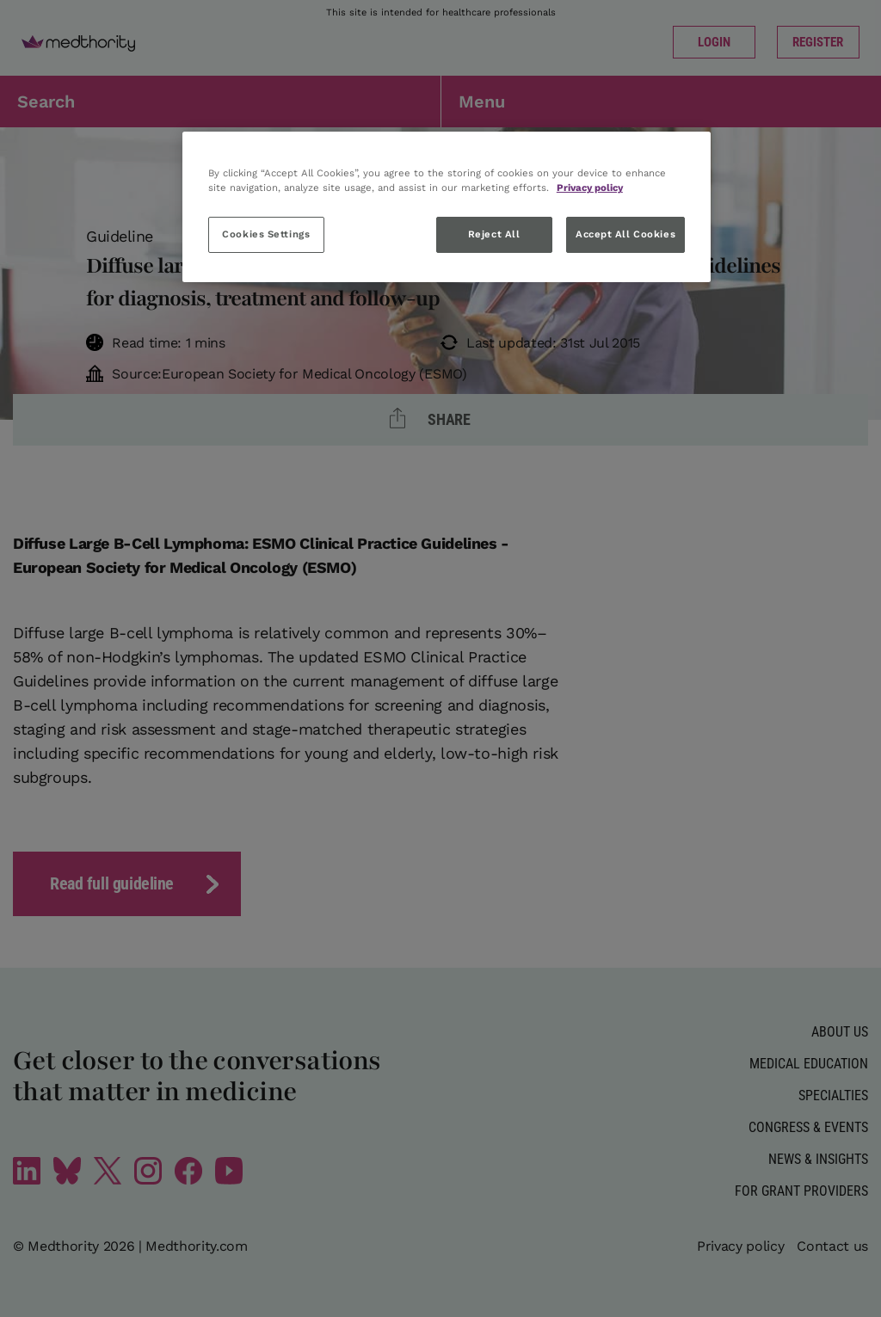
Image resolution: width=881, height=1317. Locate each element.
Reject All (494, 234)
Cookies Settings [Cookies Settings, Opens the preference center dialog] (266, 234)
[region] (446, 207)
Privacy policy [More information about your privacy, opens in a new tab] (590, 188)
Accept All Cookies (625, 234)
